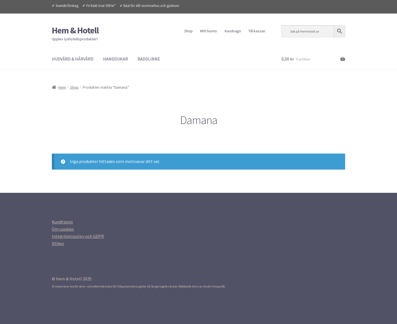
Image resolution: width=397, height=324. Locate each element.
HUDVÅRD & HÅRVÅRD (72, 59)
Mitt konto (208, 30)
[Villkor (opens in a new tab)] (58, 243)
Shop (188, 30)
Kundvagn (233, 30)
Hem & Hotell (75, 30)
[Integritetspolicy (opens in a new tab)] (78, 236)
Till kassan (256, 30)
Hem (62, 87)
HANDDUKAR (115, 59)
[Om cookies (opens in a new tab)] (63, 229)
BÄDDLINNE (149, 59)
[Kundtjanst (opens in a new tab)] (62, 222)
